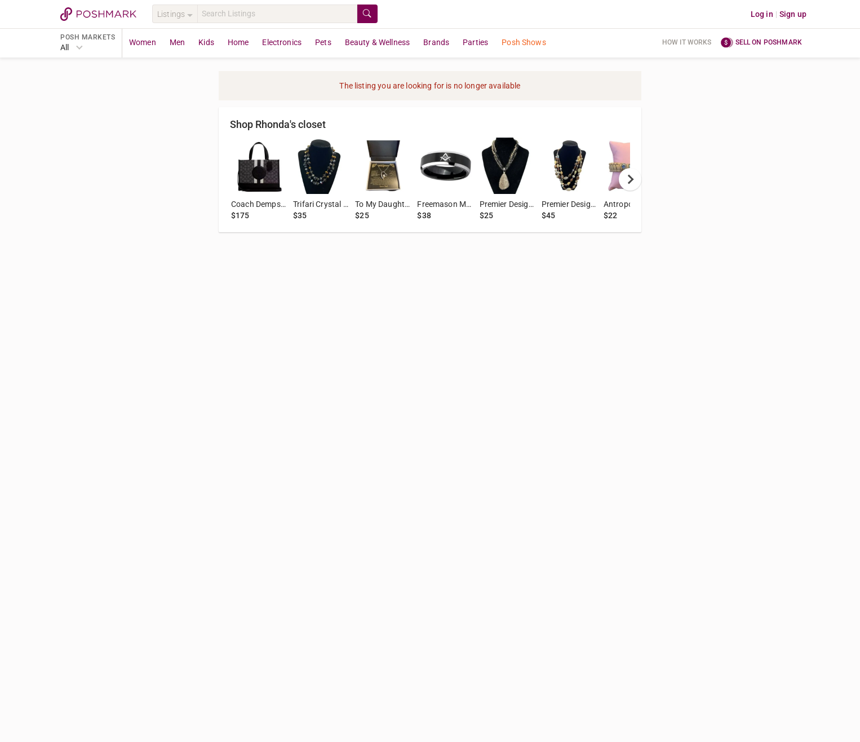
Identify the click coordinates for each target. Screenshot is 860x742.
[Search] (277, 14)
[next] (630, 179)
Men (177, 42)
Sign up (792, 14)
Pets (323, 42)
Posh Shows (524, 42)
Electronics (282, 42)
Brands (436, 42)
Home (238, 42)
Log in (762, 14)
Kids (206, 42)
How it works (687, 42)
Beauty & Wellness (377, 42)
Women (142, 42)
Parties (475, 42)
